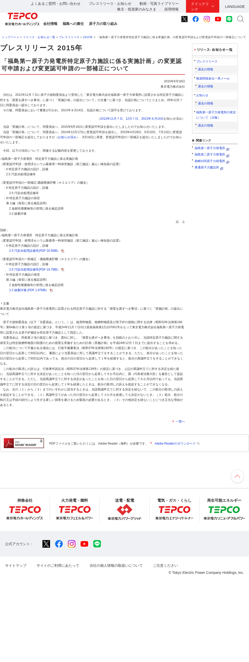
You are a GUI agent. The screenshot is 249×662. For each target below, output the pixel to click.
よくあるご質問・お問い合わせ (56, 4)
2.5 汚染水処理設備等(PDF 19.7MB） (36, 269)
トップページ (10, 37)
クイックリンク (200, 6)
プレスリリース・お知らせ (110, 4)
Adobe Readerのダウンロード (176, 443)
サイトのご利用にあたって (58, 565)
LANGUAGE (235, 7)
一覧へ (180, 421)
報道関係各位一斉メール (213, 78)
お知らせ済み (67, 137)
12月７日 (132, 118)
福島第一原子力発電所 (210, 148)
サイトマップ (15, 565)
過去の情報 (205, 69)
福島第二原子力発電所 (210, 154)
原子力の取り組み (103, 24)
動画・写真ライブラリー (159, 4)
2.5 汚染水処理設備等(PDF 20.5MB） (36, 251)
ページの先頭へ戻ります (237, 476)
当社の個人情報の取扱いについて (116, 565)
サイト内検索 (240, 19)
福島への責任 (73, 24)
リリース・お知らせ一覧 (39, 37)
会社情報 (50, 24)
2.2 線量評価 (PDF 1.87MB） (31, 290)
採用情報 (171, 9)
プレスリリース (69, 37)
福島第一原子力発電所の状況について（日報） (216, 115)
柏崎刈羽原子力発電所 (210, 161)
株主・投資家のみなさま (136, 9)
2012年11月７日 (111, 118)
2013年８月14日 (152, 118)
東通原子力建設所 (207, 167)
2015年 (88, 37)
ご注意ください (165, 565)
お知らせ (202, 95)
